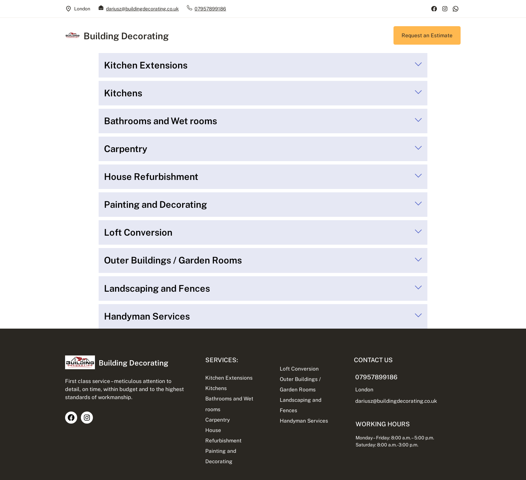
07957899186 (210, 8)
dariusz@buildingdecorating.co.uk (142, 8)
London (364, 389)
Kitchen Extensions (229, 378)
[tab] (263, 65)
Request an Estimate (427, 35)
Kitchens (216, 388)
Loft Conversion (299, 369)
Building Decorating (126, 36)
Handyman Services (304, 421)
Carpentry (217, 420)
